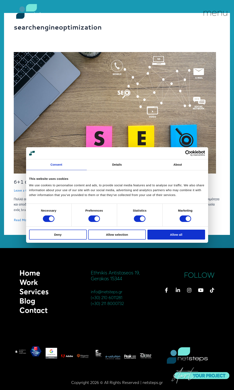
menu (215, 12)
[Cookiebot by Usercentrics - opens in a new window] (187, 153)
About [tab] (177, 164)
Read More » (23, 219)
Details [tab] (117, 164)
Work (28, 282)
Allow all (176, 235)
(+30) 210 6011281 (109, 297)
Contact (33, 310)
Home (29, 273)
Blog (27, 301)
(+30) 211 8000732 (110, 303)
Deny (58, 235)
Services (34, 291)
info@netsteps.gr (109, 291)
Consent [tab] (56, 164)
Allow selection (117, 235)
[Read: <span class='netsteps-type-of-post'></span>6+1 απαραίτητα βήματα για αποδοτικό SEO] (115, 112)
